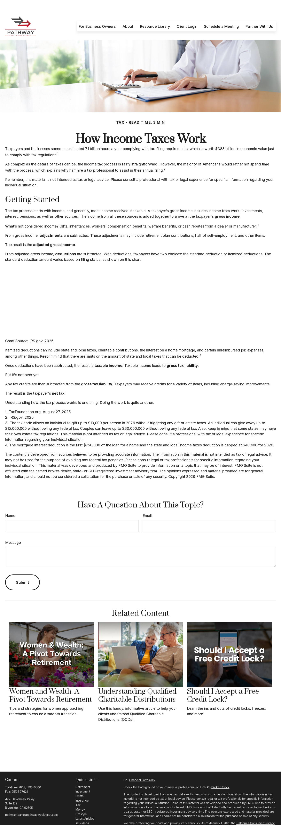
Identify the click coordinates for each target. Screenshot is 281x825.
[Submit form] (22, 570)
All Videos (82, 810)
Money (80, 797)
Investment (83, 779)
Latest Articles (85, 806)
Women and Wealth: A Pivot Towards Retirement (50, 683)
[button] (97, 14)
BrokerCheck (220, 774)
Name (10, 503)
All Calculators (85, 815)
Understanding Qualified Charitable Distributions (137, 683)
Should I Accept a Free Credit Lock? (223, 683)
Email (147, 503)
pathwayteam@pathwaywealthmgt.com (31, 802)
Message (13, 530)
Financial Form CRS (142, 767)
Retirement (83, 774)
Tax (78, 792)
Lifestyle (81, 801)
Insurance (82, 788)
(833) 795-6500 (30, 775)
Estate (80, 783)
